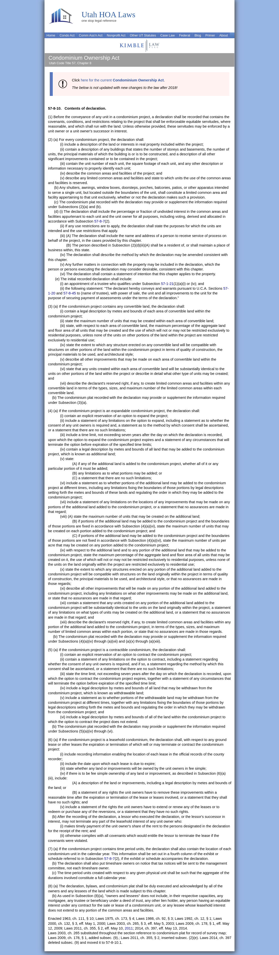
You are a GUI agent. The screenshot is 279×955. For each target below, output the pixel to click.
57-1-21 (167, 284)
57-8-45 (69, 293)
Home (50, 35)
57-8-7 (99, 221)
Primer (210, 35)
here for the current (122, 80)
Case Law (167, 35)
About (223, 35)
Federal (184, 35)
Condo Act (67, 35)
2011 (129, 928)
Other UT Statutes (143, 35)
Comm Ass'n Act (90, 35)
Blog (197, 35)
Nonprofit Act (116, 35)
